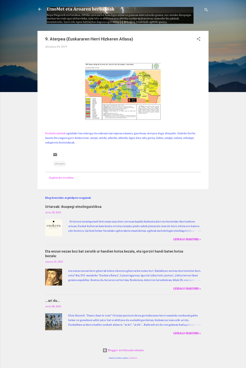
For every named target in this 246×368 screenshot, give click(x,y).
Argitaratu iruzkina (61, 177)
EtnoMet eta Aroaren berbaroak (80, 9)
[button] (198, 40)
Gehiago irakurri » (187, 239)
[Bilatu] (206, 10)
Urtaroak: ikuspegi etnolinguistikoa (73, 207)
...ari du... (52, 301)
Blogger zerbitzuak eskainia (123, 350)
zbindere (133, 358)
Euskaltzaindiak (55, 133)
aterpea (60, 163)
